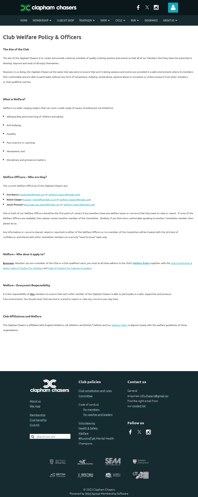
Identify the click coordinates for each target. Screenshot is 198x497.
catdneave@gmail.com (32, 194)
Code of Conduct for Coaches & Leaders (70, 268)
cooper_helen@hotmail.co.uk (40, 199)
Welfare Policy (141, 263)
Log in (173, 8)
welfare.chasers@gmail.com (63, 194)
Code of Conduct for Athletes (26, 268)
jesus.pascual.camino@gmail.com (42, 204)
